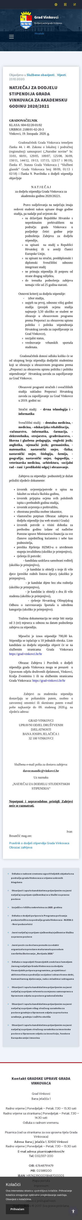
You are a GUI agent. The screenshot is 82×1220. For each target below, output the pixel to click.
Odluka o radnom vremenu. (41, 1123)
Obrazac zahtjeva (20, 847)
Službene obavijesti (40, 75)
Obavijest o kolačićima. (19, 1199)
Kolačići (13, 1184)
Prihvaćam (17, 1209)
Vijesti (61, 75)
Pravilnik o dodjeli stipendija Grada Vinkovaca (39, 843)
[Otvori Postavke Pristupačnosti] (73, 1211)
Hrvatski (39, 33)
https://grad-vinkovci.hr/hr (25, 654)
